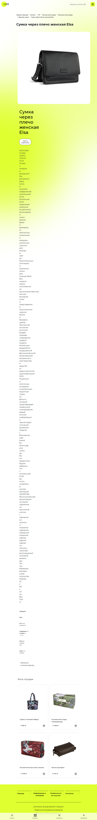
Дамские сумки (23, 17)
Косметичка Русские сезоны (32, 767)
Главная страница (22, 15)
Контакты (73, 793)
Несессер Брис (58, 767)
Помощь (24, 793)
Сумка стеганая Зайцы (29, 719)
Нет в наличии (25, 142)
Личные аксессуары (49, 15)
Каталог (33, 15)
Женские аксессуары (65, 15)
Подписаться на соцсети (57, 794)
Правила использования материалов (48, 810)
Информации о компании (40, 794)
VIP (39, 15)
